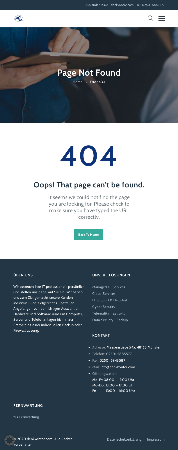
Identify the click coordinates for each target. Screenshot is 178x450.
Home (77, 82)
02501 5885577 (119, 354)
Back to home (88, 235)
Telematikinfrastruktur (109, 313)
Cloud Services (104, 294)
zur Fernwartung (26, 417)
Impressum (156, 439)
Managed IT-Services (108, 287)
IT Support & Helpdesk (110, 300)
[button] (9, 440)
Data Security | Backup (110, 320)
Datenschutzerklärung (124, 439)
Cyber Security (103, 307)
